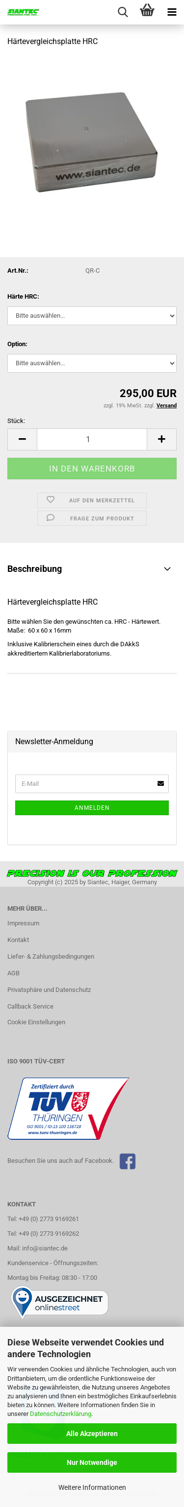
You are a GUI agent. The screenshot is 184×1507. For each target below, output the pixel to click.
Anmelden (92, 807)
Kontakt (18, 939)
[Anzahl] (92, 439)
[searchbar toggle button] (122, 12)
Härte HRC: (23, 296)
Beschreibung (34, 569)
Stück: (16, 420)
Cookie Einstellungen (36, 1022)
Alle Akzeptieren (92, 1433)
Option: (17, 344)
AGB (13, 973)
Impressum (23, 923)
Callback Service (30, 1006)
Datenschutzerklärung (60, 1413)
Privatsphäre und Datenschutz (49, 989)
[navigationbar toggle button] (171, 12)
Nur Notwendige (92, 1462)
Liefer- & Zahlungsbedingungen (50, 956)
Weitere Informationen (92, 1487)
